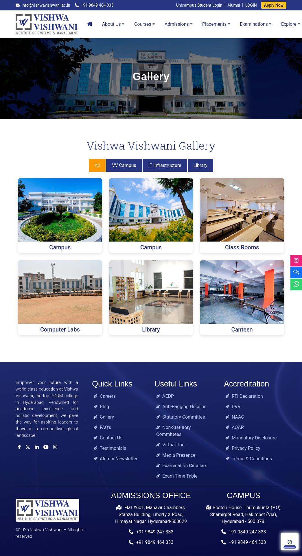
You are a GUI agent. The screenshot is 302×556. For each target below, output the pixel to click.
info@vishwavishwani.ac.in (43, 5)
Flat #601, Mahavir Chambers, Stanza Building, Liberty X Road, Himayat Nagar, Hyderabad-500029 (151, 514)
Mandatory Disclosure (251, 438)
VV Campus (124, 165)
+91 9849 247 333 (151, 532)
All (97, 165)
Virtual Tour (171, 445)
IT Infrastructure (164, 165)
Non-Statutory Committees (173, 431)
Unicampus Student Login (199, 5)
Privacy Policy (243, 448)
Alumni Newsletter (116, 458)
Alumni (233, 5)
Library (200, 165)
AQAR (235, 427)
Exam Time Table (177, 476)
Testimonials (110, 448)
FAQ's (102, 427)
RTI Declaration (244, 396)
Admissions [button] (177, 24)
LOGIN (251, 5)
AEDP (165, 396)
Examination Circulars (181, 465)
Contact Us (108, 438)
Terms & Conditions (249, 458)
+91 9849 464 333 (94, 5)
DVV (233, 406)
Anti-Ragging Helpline (181, 406)
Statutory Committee (180, 417)
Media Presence (175, 455)
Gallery (104, 417)
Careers (105, 396)
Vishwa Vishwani (46, 529)
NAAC (235, 417)
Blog (101, 406)
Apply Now (273, 5)
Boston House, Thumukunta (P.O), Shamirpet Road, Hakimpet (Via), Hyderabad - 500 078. (243, 514)
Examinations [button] (254, 24)
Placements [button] (214, 24)
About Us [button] (111, 24)
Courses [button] (142, 24)
